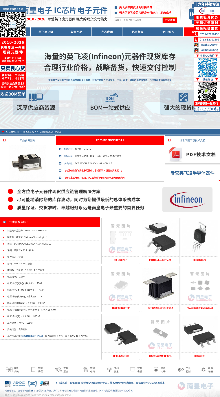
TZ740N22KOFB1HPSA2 (160, 308)
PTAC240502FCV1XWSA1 (199, 308)
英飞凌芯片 (28, 132)
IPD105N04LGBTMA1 (160, 260)
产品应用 (107, 31)
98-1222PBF (120, 260)
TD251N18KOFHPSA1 (49, 132)
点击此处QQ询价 (209, 45)
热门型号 (168, 31)
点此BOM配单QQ (209, 50)
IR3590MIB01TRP (121, 308)
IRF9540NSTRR (121, 356)
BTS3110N (199, 356)
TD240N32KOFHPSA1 (160, 356)
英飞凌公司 (45, 31)
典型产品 (76, 31)
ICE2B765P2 (199, 260)
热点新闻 (138, 31)
